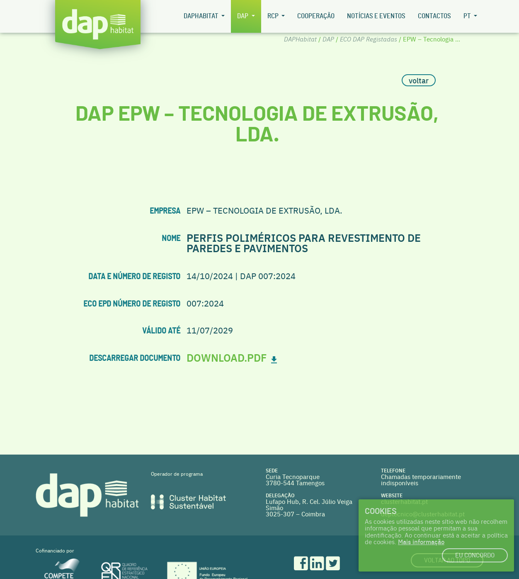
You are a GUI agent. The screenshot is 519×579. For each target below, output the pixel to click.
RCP (273, 16)
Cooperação (316, 16)
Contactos (434, 16)
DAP (243, 16)
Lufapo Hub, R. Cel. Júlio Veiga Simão (309, 504)
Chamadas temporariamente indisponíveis (421, 479)
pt (467, 16)
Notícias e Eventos (376, 16)
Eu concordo (475, 555)
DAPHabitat (202, 16)
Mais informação (421, 541)
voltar (419, 80)
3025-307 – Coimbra (295, 513)
